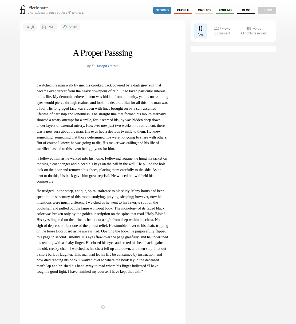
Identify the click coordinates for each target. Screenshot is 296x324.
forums (225, 10)
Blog (246, 10)
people (183, 10)
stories (162, 10)
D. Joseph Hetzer (105, 66)
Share (73, 27)
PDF (51, 27)
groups (204, 10)
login (267, 10)
